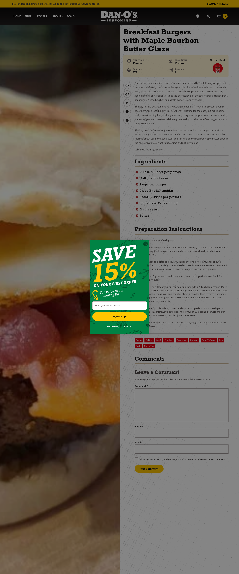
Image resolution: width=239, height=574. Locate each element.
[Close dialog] (145, 243)
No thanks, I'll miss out (120, 326)
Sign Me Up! (119, 316)
